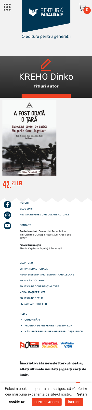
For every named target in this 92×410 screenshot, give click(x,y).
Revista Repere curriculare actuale (44, 214)
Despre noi (27, 262)
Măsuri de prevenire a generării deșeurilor (54, 331)
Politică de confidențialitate (39, 286)
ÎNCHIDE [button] (74, 402)
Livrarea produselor (34, 304)
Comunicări (32, 319)
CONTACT (25, 225)
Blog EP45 (26, 208)
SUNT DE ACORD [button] (47, 402)
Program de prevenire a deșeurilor (48, 325)
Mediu (23, 313)
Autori (24, 202)
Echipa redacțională (34, 268)
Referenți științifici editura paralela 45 (47, 274)
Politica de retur (31, 298)
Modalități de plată (32, 292)
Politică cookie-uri (32, 280)
